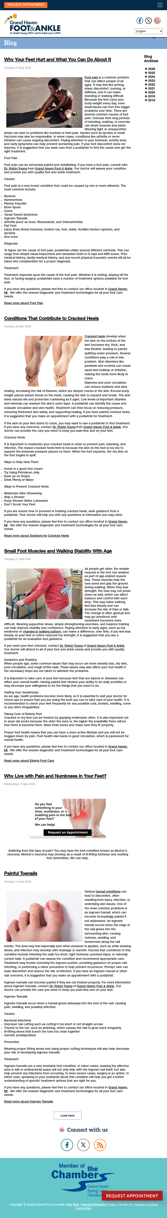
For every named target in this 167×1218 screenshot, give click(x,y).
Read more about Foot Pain (23, 303)
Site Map (73, 1204)
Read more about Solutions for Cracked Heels (36, 536)
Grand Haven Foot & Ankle (53, 168)
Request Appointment (25, 5)
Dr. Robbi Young (15, 168)
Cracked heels (95, 336)
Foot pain (92, 77)
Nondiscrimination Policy (99, 1204)
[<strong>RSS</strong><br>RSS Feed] (154, 38)
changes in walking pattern (42, 631)
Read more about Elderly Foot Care (29, 761)
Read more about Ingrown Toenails (28, 1101)
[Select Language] (148, 31)
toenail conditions (108, 891)
